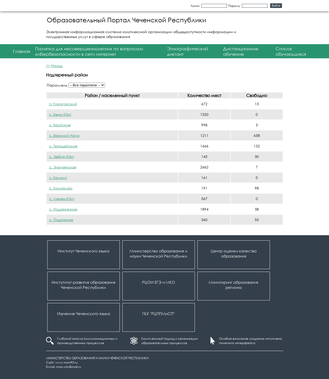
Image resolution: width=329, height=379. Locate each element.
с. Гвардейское (63, 146)
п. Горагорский (63, 103)
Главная (21, 51)
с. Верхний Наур (64, 135)
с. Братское (60, 124)
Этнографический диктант (187, 51)
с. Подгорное (61, 219)
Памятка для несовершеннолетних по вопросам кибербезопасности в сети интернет (89, 51)
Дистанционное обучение (240, 51)
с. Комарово (60, 188)
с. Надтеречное (63, 209)
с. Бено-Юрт (60, 114)
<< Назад (54, 65)
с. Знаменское (62, 167)
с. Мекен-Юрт (61, 198)
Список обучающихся (291, 51)
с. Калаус (58, 177)
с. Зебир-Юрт (61, 156)
